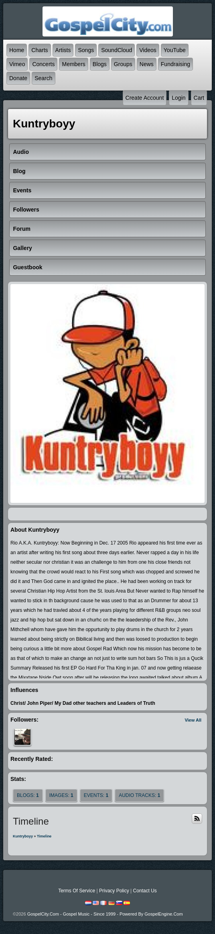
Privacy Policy (114, 891)
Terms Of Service (76, 891)
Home (16, 50)
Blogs (100, 64)
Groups (123, 64)
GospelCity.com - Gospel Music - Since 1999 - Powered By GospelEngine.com (105, 914)
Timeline (44, 836)
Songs (86, 50)
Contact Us (144, 891)
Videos (147, 50)
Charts (39, 50)
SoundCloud (116, 50)
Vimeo (17, 64)
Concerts (43, 64)
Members (73, 64)
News (147, 64)
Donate (18, 78)
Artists (63, 50)
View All (193, 720)
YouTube (175, 50)
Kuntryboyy (23, 836)
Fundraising (175, 64)
